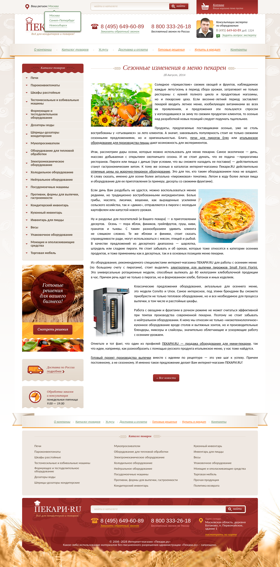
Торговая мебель (43, 253)
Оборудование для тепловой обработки (52, 152)
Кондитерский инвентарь (50, 205)
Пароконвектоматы (45, 85)
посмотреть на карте (221, 534)
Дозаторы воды (42, 125)
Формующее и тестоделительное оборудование (44, 114)
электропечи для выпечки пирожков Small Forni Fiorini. (214, 267)
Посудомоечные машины (50, 187)
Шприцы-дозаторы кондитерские (45, 134)
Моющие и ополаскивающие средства (52, 244)
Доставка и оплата (133, 49)
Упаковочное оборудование (51, 235)
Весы (34, 227)
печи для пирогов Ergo (209, 138)
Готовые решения (171, 49)
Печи (34, 78)
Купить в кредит (208, 49)
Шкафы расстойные (45, 92)
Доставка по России (61, 369)
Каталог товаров (75, 49)
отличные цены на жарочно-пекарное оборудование (130, 171)
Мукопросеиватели (45, 143)
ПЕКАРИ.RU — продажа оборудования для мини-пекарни (206, 344)
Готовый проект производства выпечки (121, 358)
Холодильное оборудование (52, 172)
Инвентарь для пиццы (47, 220)
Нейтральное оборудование (52, 180)
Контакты (238, 49)
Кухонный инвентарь (46, 212)
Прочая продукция (206, 479)
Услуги (103, 49)
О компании (43, 49)
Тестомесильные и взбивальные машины (55, 101)
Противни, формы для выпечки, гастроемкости (55, 196)
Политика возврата (207, 485)
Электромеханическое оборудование (47, 163)
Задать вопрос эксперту (239, 35)
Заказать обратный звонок (120, 31)
